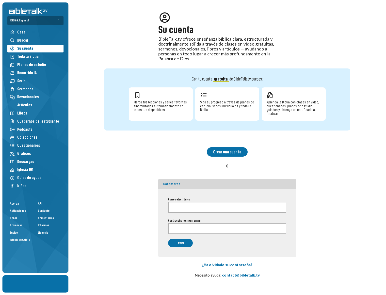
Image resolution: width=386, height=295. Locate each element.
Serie (18, 81)
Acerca (14, 203)
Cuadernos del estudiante (34, 121)
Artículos (21, 105)
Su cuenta (21, 48)
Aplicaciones (18, 210)
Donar (13, 218)
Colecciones (23, 137)
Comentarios (46, 218)
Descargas (22, 162)
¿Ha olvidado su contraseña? (227, 264)
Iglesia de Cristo (20, 239)
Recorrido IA (23, 73)
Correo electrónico (179, 199)
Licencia (43, 232)
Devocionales (24, 97)
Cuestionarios (25, 145)
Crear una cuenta (227, 152)
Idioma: (19, 20)
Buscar (19, 40)
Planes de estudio (28, 65)
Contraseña (184, 220)
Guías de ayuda (25, 178)
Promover (16, 225)
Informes (43, 225)
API (40, 203)
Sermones (21, 89)
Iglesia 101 (21, 169)
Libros (18, 113)
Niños (18, 186)
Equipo (14, 232)
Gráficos (20, 153)
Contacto (43, 210)
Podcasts (21, 129)
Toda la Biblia (24, 56)
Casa (17, 32)
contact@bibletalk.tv (241, 275)
